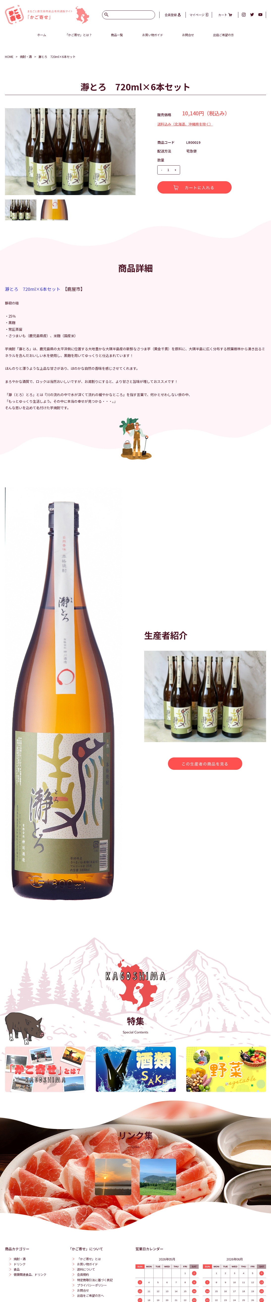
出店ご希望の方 (223, 35)
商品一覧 (117, 35)
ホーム (41, 35)
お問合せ (188, 35)
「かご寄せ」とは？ (78, 35)
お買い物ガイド (152, 35)
